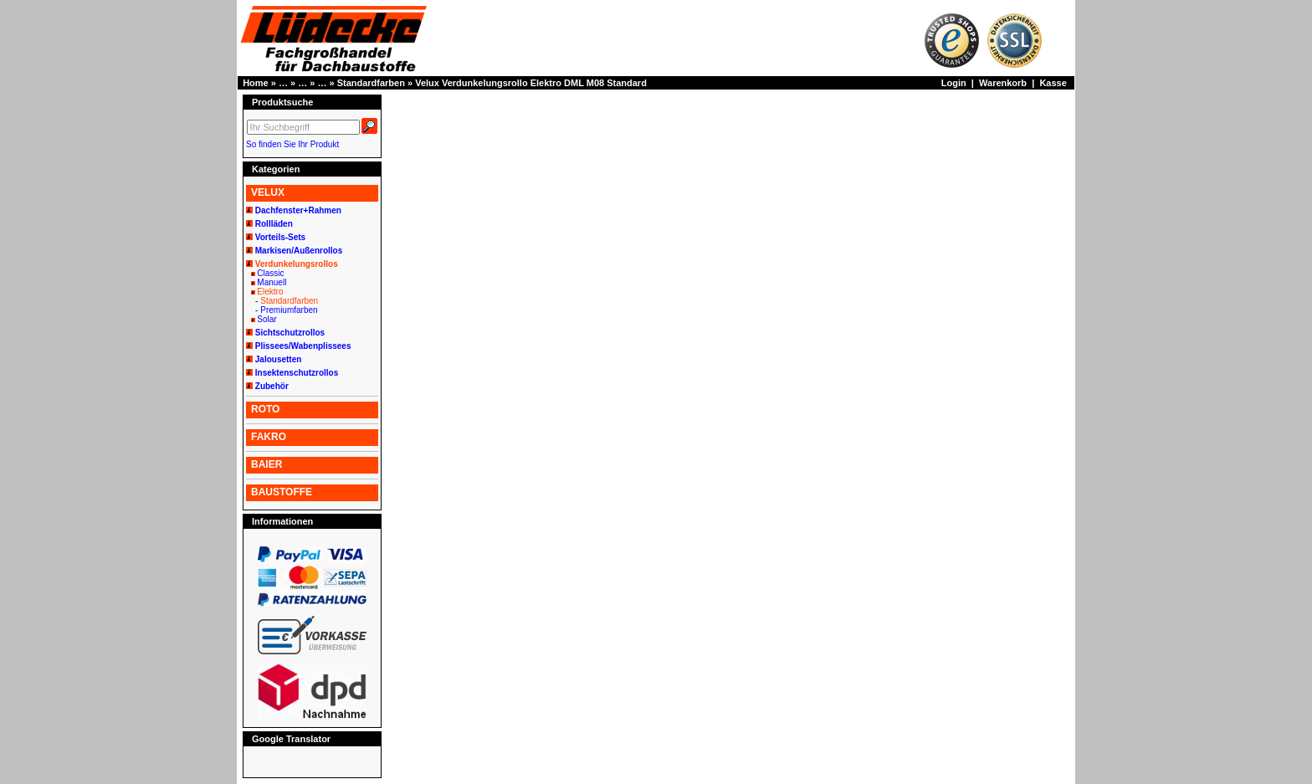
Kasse (1052, 83)
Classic (270, 273)
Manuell (271, 282)
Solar (266, 319)
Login (953, 83)
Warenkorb (1003, 83)
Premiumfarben (288, 310)
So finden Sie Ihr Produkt (292, 144)
